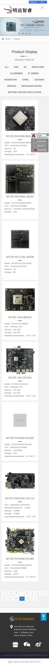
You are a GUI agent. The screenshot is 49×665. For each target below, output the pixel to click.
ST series (33, 73)
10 (16, 598)
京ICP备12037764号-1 (31, 661)
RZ (25, 67)
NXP (16, 67)
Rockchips (38, 67)
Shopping (40, 149)
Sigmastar (10, 80)
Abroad (39, 145)
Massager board (31, 86)
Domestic (40, 141)
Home (7, 39)
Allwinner (16, 73)
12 (28, 598)
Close (47, 134)
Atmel (25, 80)
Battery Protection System (24, 92)
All (7, 67)
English (33, 2)
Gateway (39, 80)
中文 (42, 2)
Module (11, 86)
